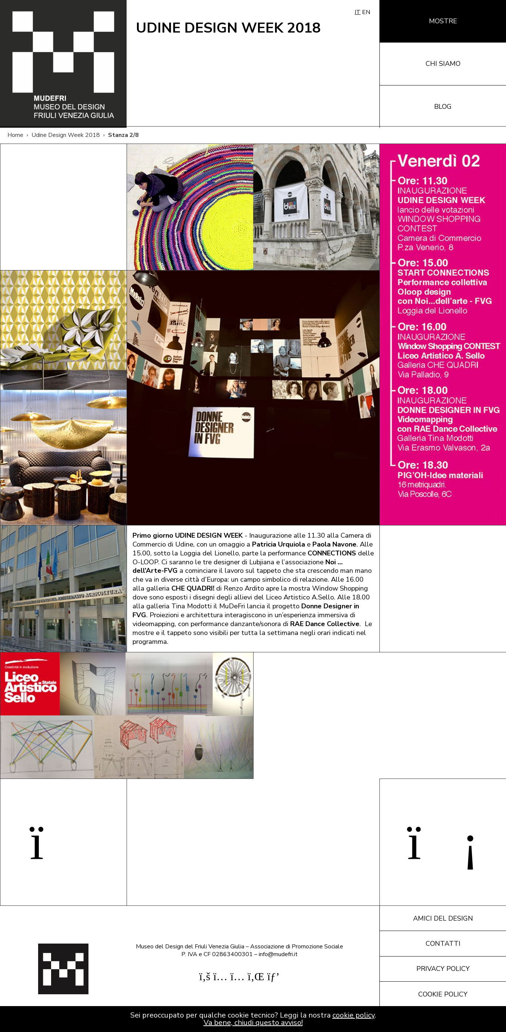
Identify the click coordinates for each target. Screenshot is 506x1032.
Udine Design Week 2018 (65, 135)
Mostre (443, 21)
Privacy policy (443, 968)
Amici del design (443, 918)
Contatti (443, 943)
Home (15, 135)
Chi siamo (443, 63)
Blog (443, 106)
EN (366, 12)
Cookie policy (443, 994)
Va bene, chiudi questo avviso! (253, 1023)
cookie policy (353, 1015)
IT (358, 12)
